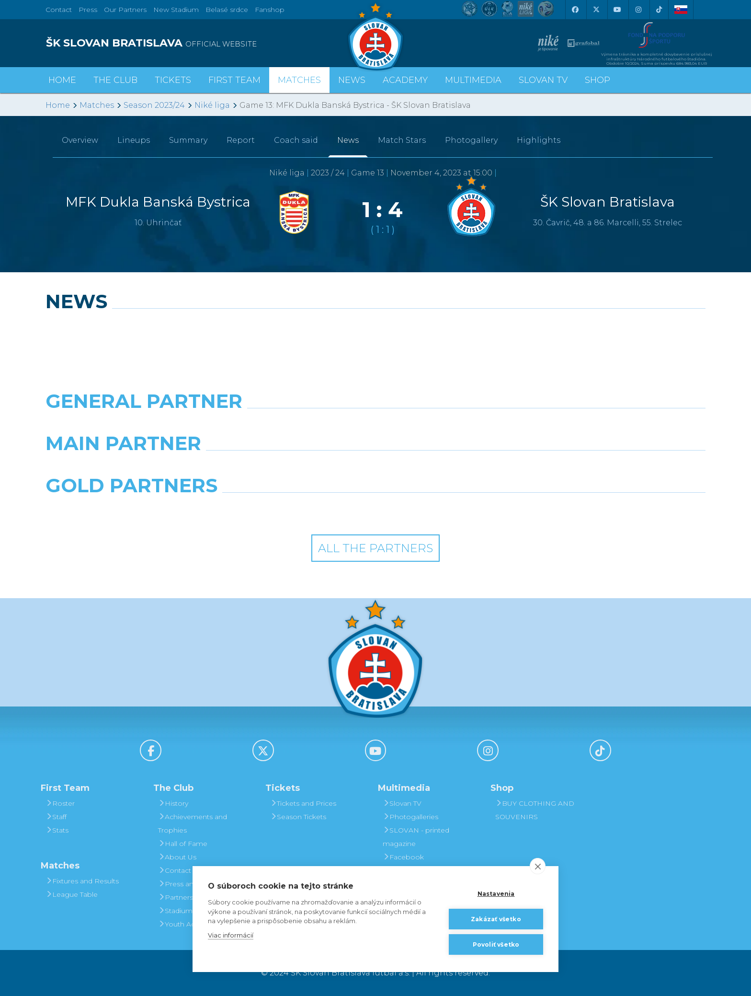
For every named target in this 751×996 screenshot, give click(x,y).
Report (241, 140)
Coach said (296, 140)
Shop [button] (597, 80)
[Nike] (375, 425)
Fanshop (269, 9)
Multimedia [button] (473, 80)
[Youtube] (616, 9)
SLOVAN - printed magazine (416, 837)
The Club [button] (115, 80)
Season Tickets (298, 816)
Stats (57, 830)
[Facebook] (574, 9)
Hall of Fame (182, 843)
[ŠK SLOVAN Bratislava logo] (375, 36)
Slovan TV (543, 80)
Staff (56, 816)
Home (58, 105)
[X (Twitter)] (595, 9)
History (173, 803)
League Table (72, 894)
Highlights (538, 140)
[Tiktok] (659, 9)
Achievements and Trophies (192, 823)
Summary (188, 140)
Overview (80, 140)
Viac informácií (230, 935)
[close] (538, 866)
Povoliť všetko (496, 944)
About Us (177, 857)
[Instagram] (638, 9)
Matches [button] (299, 80)
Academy (405, 80)
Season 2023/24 (154, 105)
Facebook (403, 857)
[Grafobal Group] (460, 510)
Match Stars (402, 140)
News (351, 80)
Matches (97, 105)
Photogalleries (410, 816)
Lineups (133, 140)
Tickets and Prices (303, 803)
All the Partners (375, 548)
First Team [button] (234, 80)
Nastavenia (496, 893)
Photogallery (471, 140)
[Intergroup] (291, 510)
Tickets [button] (173, 80)
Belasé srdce (226, 9)
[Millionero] (460, 467)
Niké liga (212, 105)
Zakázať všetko (496, 919)
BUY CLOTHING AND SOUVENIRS (534, 810)
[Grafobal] (291, 467)
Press (88, 9)
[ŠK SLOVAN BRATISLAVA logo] (207, 43)
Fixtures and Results (82, 881)
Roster (60, 803)
